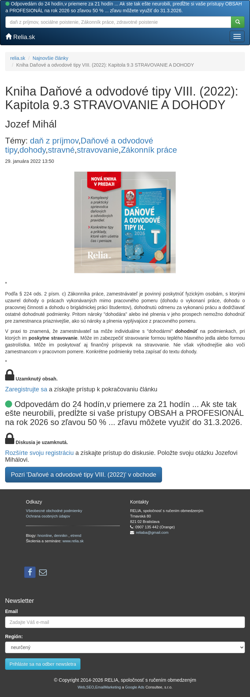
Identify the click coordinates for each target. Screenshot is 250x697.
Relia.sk (20, 36)
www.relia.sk (73, 541)
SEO (90, 687)
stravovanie (98, 149)
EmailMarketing (108, 687)
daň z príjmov (54, 140)
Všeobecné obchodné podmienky (54, 511)
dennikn (61, 535)
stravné (61, 149)
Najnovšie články (50, 58)
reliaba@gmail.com (152, 532)
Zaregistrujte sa (26, 389)
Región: (14, 636)
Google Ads (134, 687)
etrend (76, 535)
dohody (32, 149)
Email (11, 611)
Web (81, 687)
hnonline (45, 535)
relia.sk (17, 58)
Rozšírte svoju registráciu (39, 452)
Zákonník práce (149, 149)
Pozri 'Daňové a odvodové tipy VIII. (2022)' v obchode (83, 474)
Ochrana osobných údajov (48, 516)
